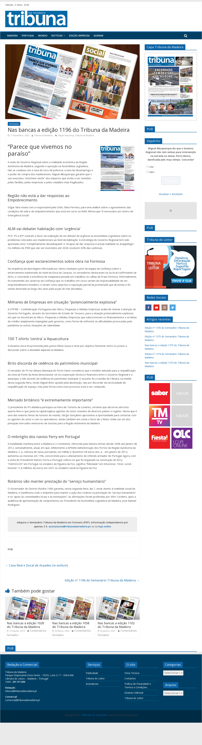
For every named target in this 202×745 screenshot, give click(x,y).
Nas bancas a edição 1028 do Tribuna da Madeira (25, 625)
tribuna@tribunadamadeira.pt (21, 691)
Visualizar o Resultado (171, 194)
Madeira (12, 35)
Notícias (57, 35)
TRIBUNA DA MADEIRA (94, 715)
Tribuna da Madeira (43, 135)
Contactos (130, 678)
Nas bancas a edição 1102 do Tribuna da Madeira (116, 625)
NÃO (151, 172)
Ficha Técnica (132, 673)
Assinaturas (92, 683)
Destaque (14, 123)
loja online (104, 526)
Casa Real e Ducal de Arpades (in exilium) (36, 565)
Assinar (98, 35)
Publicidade (92, 673)
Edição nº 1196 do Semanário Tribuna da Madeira (102, 580)
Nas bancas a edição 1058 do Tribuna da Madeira (70, 625)
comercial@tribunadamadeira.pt (22, 700)
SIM (151, 166)
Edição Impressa (79, 35)
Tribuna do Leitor (95, 678)
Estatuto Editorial (134, 692)
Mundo (42, 35)
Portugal (28, 35)
